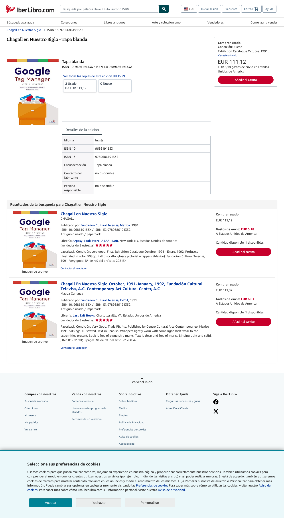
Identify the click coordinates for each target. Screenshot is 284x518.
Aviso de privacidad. (171, 490)
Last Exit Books (84, 315)
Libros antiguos (114, 22)
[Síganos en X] (233, 412)
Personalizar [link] (150, 502)
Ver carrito (30, 429)
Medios (123, 408)
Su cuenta (231, 9)
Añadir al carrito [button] (246, 80)
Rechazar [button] (98, 502)
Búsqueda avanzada (20, 22)
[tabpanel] (136, 165)
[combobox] (109, 9)
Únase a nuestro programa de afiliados (89, 410)
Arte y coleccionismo (166, 22)
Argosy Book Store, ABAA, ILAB (95, 240)
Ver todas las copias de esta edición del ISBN (94, 76)
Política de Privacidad (131, 422)
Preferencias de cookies (152, 485)
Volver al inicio (142, 382)
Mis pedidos (31, 422)
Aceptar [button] (50, 502)
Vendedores (215, 22)
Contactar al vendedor (74, 268)
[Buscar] (164, 9)
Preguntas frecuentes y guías (183, 401)
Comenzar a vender (263, 22)
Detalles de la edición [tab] (82, 129)
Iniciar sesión (209, 9)
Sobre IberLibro (128, 401)
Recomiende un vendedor (87, 419)
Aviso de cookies (128, 436)
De (80, 85)
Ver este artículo (227, 55)
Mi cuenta (30, 415)
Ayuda (269, 9)
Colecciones (69, 22)
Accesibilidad (126, 443)
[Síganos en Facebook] (233, 402)
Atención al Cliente (177, 408)
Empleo (123, 415)
